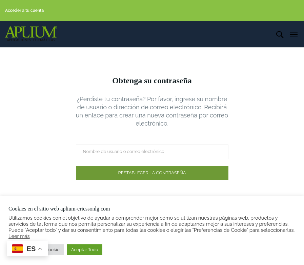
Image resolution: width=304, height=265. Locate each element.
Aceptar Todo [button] (84, 249)
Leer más (19, 236)
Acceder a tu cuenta (24, 10)
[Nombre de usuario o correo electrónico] (152, 152)
